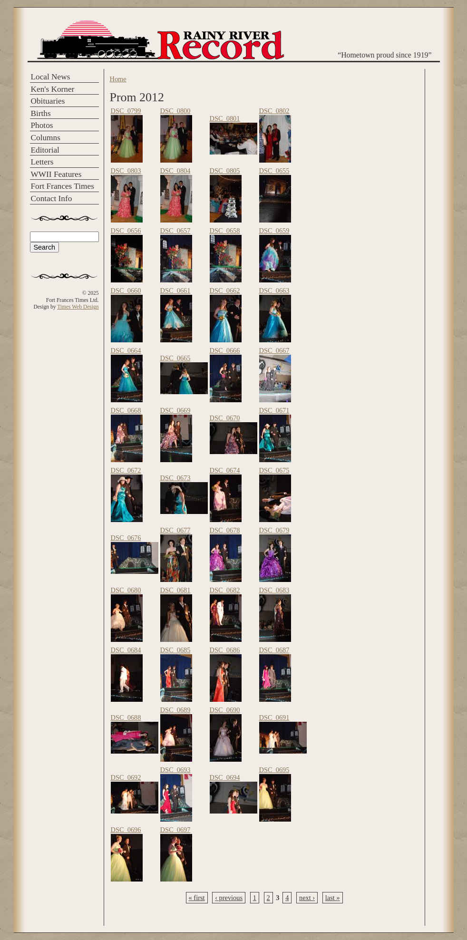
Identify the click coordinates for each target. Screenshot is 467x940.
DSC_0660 (126, 290)
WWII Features (56, 174)
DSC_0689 (175, 710)
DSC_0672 (126, 470)
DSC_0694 (225, 777)
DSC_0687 (274, 650)
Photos (42, 125)
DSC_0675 (274, 470)
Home (118, 79)
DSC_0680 (126, 590)
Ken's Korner (53, 89)
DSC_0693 (175, 770)
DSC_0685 (175, 650)
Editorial (45, 150)
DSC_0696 (126, 829)
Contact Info (51, 198)
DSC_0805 (225, 170)
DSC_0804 (175, 170)
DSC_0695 (274, 770)
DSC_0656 (126, 230)
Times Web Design (77, 307)
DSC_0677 (175, 530)
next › (307, 897)
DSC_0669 (175, 410)
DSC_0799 (126, 111)
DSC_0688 (126, 717)
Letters (42, 161)
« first (197, 897)
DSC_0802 (274, 111)
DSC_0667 (274, 350)
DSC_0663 (274, 290)
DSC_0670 (225, 418)
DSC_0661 (175, 290)
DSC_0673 (175, 478)
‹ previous (229, 897)
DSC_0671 (274, 410)
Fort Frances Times (62, 186)
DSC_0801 (225, 118)
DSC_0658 (225, 230)
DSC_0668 (126, 410)
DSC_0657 (175, 230)
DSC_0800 (175, 111)
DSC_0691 (274, 717)
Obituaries (48, 101)
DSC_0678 (225, 530)
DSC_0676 (126, 538)
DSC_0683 (274, 590)
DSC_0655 (274, 170)
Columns (45, 137)
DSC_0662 (225, 290)
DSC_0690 (225, 710)
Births (41, 113)
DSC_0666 (225, 350)
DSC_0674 (225, 470)
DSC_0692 (126, 777)
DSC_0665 (175, 358)
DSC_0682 (225, 590)
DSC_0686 (225, 650)
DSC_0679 (274, 530)
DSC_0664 (126, 350)
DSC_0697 (175, 829)
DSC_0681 (175, 590)
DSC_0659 (274, 230)
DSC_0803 (126, 170)
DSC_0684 (126, 650)
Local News (50, 76)
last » (332, 897)
